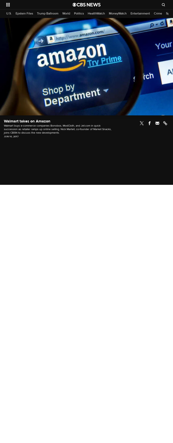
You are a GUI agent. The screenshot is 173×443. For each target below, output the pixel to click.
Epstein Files (24, 13)
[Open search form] (163, 5)
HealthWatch (96, 13)
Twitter (142, 123)
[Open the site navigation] (33, 4)
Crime (158, 13)
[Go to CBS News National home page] (87, 5)
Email (157, 123)
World (66, 13)
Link (165, 123)
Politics (79, 13)
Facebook (149, 123)
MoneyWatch (118, 13)
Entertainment (140, 13)
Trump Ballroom (47, 13)
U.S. (9, 13)
